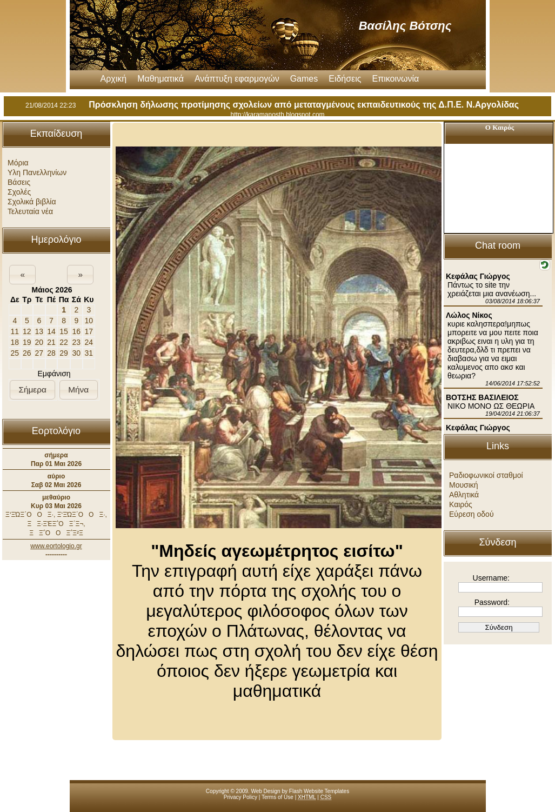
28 (51, 353)
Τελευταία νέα (30, 211)
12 (27, 331)
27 (39, 353)
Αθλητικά (464, 494)
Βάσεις (19, 182)
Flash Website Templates (319, 791)
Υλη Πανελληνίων (37, 172)
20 (39, 342)
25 (14, 353)
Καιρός (460, 504)
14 (51, 331)
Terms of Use (277, 797)
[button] (22, 274)
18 (14, 342)
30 (76, 353)
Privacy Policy (240, 797)
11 (14, 331)
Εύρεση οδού (471, 514)
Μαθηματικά (160, 78)
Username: (491, 578)
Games (304, 78)
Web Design (265, 791)
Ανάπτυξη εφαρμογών (237, 78)
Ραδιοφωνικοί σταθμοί (486, 475)
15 (63, 331)
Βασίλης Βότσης (405, 25)
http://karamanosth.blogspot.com (277, 114)
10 (89, 320)
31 (89, 353)
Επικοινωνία (395, 78)
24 (89, 342)
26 (27, 353)
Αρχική (114, 78)
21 (51, 342)
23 (76, 342)
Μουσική (463, 485)
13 (39, 331)
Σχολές (19, 192)
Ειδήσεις (345, 78)
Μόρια (18, 162)
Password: (492, 602)
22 (63, 342)
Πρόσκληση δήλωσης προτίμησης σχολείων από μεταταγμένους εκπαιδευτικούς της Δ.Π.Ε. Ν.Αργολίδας (304, 104)
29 (63, 353)
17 (89, 331)
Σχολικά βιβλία (32, 201)
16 (76, 331)
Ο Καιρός (499, 127)
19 (27, 342)
